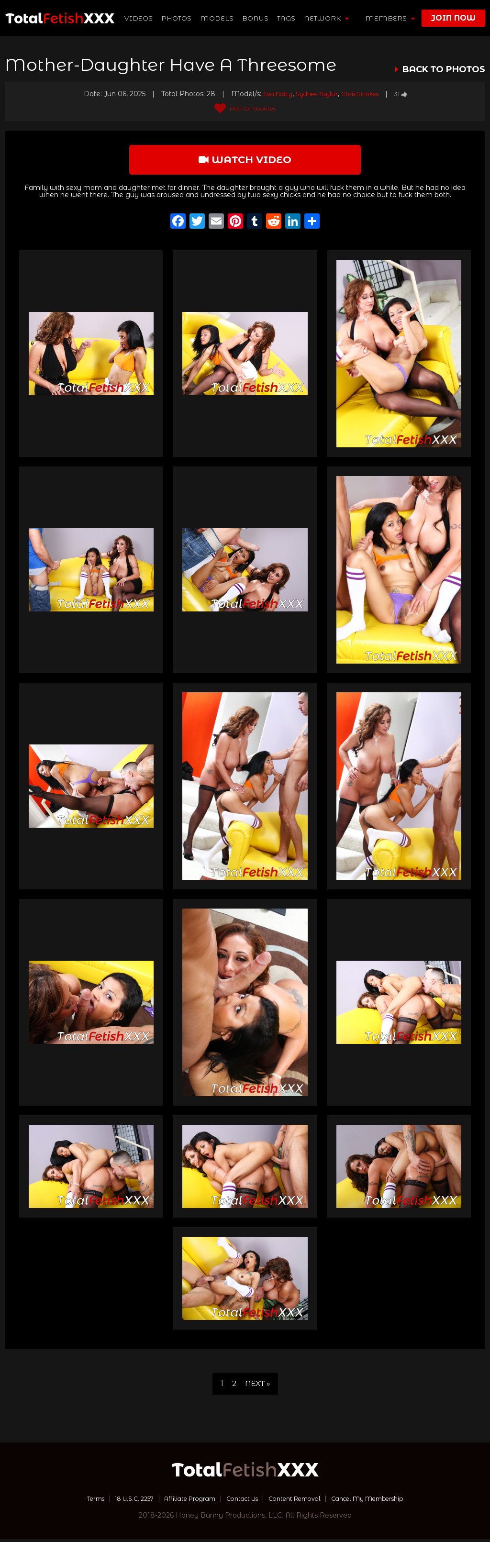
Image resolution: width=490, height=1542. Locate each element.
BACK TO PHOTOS (443, 69)
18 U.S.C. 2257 (119, 1501)
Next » (258, 1386)
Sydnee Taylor (314, 93)
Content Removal (300, 1501)
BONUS (256, 18)
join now (453, 17)
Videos (139, 18)
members (390, 18)
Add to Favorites (245, 108)
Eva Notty (270, 93)
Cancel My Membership (383, 1501)
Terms (74, 1501)
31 (408, 93)
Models (217, 18)
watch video (245, 161)
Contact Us (240, 1501)
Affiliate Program (182, 1501)
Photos (177, 18)
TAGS (287, 18)
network (326, 18)
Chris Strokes (363, 93)
